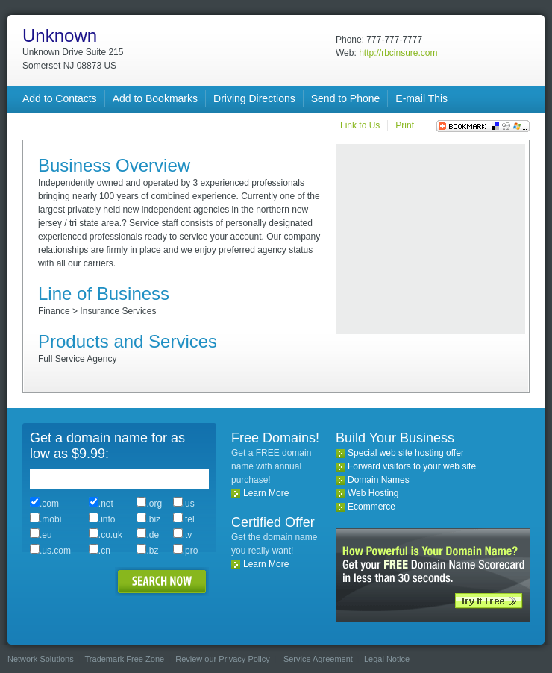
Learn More (266, 493)
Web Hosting (373, 493)
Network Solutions (40, 658)
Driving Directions (254, 98)
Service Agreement (318, 658)
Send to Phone (345, 98)
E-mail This (421, 98)
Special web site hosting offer (406, 453)
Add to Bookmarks (155, 98)
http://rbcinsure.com (398, 53)
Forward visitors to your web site (412, 466)
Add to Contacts (59, 98)
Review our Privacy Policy (222, 658)
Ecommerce (371, 506)
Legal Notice (387, 658)
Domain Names (379, 480)
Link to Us (360, 125)
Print (404, 125)
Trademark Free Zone (125, 658)
